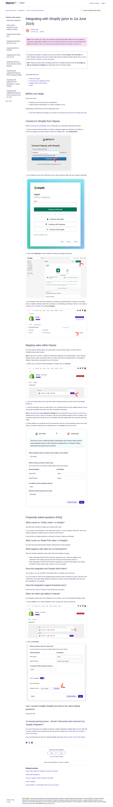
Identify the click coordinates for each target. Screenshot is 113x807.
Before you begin (34, 78)
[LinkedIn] (32, 742)
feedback (43, 589)
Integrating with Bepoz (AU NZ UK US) (13, 42)
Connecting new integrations (38, 126)
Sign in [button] (104, 3)
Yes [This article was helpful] (52, 753)
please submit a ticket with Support (74, 737)
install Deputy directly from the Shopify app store (72, 112)
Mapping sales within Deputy (38, 83)
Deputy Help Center (11, 10)
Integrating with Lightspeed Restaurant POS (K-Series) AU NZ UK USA (14, 94)
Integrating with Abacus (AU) (14, 35)
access (63, 104)
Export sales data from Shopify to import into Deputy (42, 771)
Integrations (21, 10)
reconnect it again (38, 415)
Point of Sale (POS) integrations (35, 10)
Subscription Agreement (28, 803)
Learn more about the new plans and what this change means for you (60, 44)
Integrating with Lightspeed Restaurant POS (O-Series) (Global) (14, 73)
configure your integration (33, 306)
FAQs (31, 85)
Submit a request (94, 3)
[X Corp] (29, 742)
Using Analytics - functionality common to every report (42, 785)
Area (54, 407)
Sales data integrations (14, 20)
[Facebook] (26, 742)
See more (9, 101)
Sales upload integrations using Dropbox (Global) (12, 27)
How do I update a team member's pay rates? (40, 778)
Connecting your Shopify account (39, 81)
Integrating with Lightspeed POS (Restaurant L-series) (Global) (13, 83)
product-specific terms (49, 803)
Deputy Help (34, 29)
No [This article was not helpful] (61, 753)
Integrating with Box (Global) (13, 49)
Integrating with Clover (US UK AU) (13, 56)
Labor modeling (30, 781)
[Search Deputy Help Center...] (93, 10)
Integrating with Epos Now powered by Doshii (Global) (14, 64)
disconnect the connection (77, 413)
